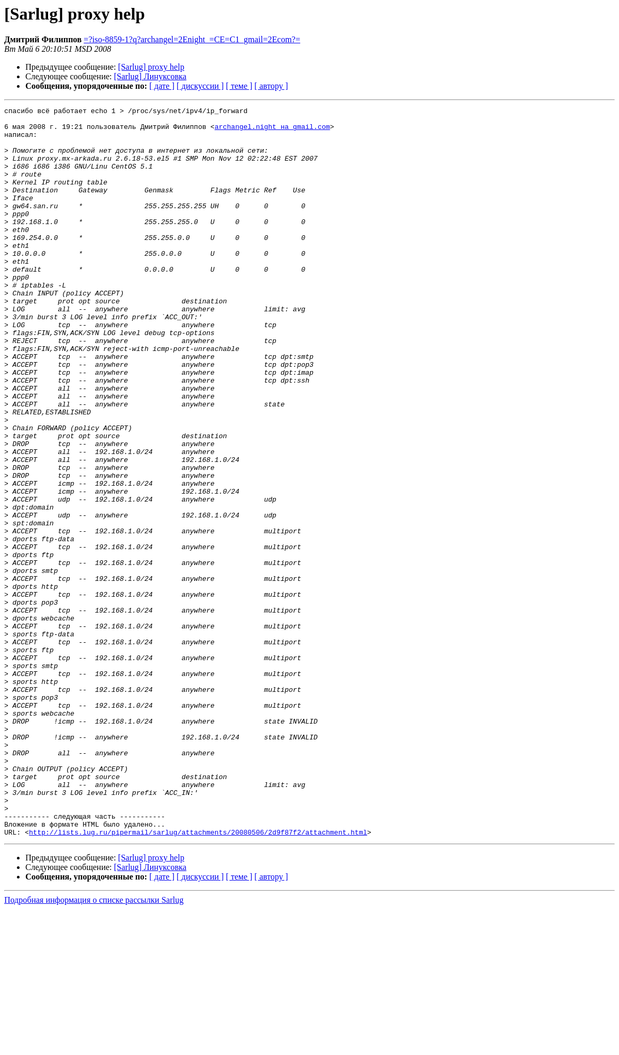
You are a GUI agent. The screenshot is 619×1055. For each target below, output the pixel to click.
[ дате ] (161, 85)
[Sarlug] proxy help (151, 66)
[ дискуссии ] (200, 85)
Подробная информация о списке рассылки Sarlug (93, 1045)
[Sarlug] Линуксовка (150, 76)
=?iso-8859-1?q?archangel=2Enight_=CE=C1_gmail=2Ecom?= (192, 39)
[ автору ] (271, 85)
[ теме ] (239, 85)
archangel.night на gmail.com (272, 131)
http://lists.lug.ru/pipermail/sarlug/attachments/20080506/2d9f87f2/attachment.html (198, 978)
